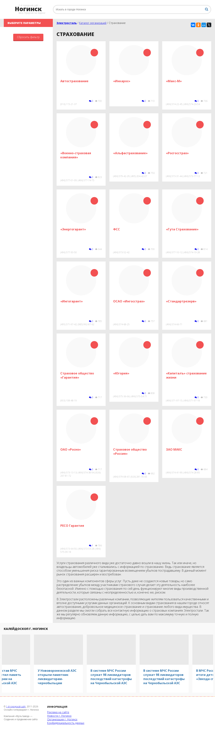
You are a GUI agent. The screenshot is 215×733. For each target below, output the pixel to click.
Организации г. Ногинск (62, 719)
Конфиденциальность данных (65, 723)
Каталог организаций (92, 23)
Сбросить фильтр (28, 37)
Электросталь (67, 23)
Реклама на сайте (58, 712)
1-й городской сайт (16, 706)
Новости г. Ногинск (59, 716)
